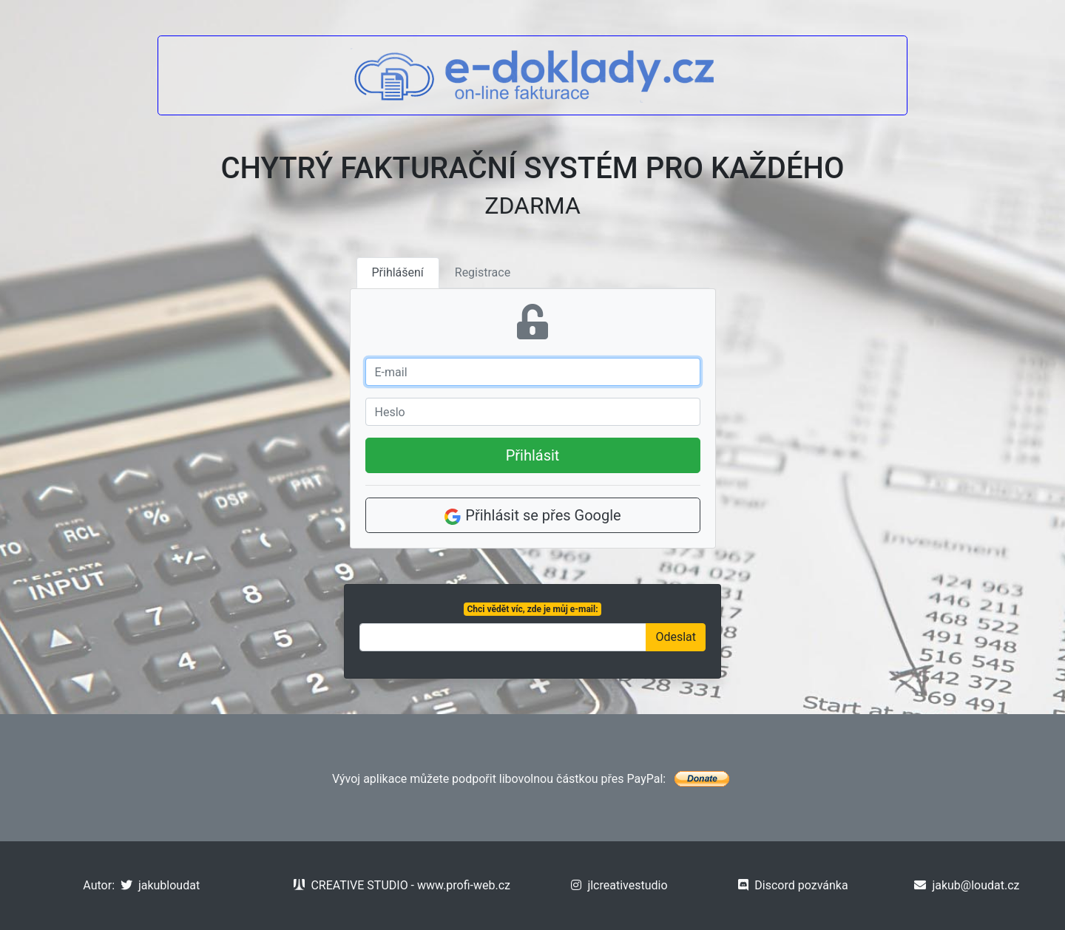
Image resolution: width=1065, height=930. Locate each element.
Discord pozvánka (793, 885)
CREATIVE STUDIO (351, 885)
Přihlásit (533, 455)
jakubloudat (160, 885)
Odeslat (675, 637)
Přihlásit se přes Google (532, 516)
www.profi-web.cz (463, 885)
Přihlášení (398, 272)
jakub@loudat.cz (966, 885)
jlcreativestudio (619, 885)
